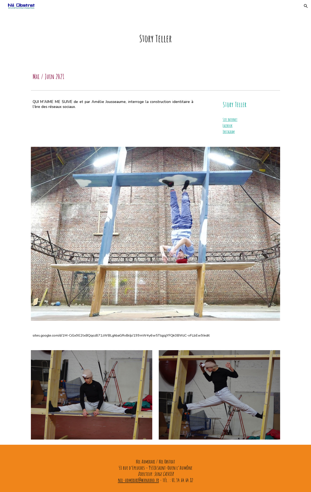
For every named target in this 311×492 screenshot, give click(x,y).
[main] (155, 38)
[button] (306, 6)
